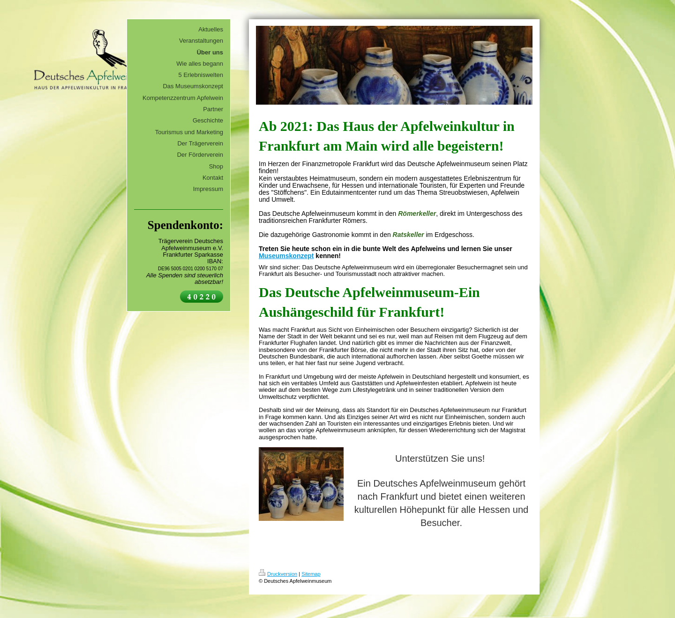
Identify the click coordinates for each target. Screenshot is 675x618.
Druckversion (278, 574)
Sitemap (310, 574)
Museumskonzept (286, 255)
